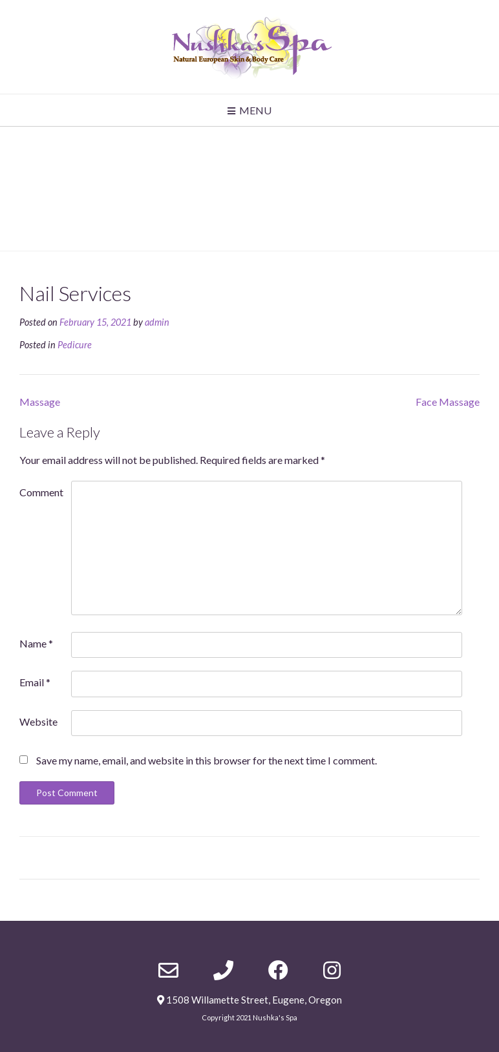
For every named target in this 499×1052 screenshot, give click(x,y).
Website (38, 721)
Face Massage (448, 401)
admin (157, 322)
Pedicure (75, 344)
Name (36, 643)
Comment (41, 492)
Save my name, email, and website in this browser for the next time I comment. (206, 760)
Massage (39, 401)
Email (34, 682)
